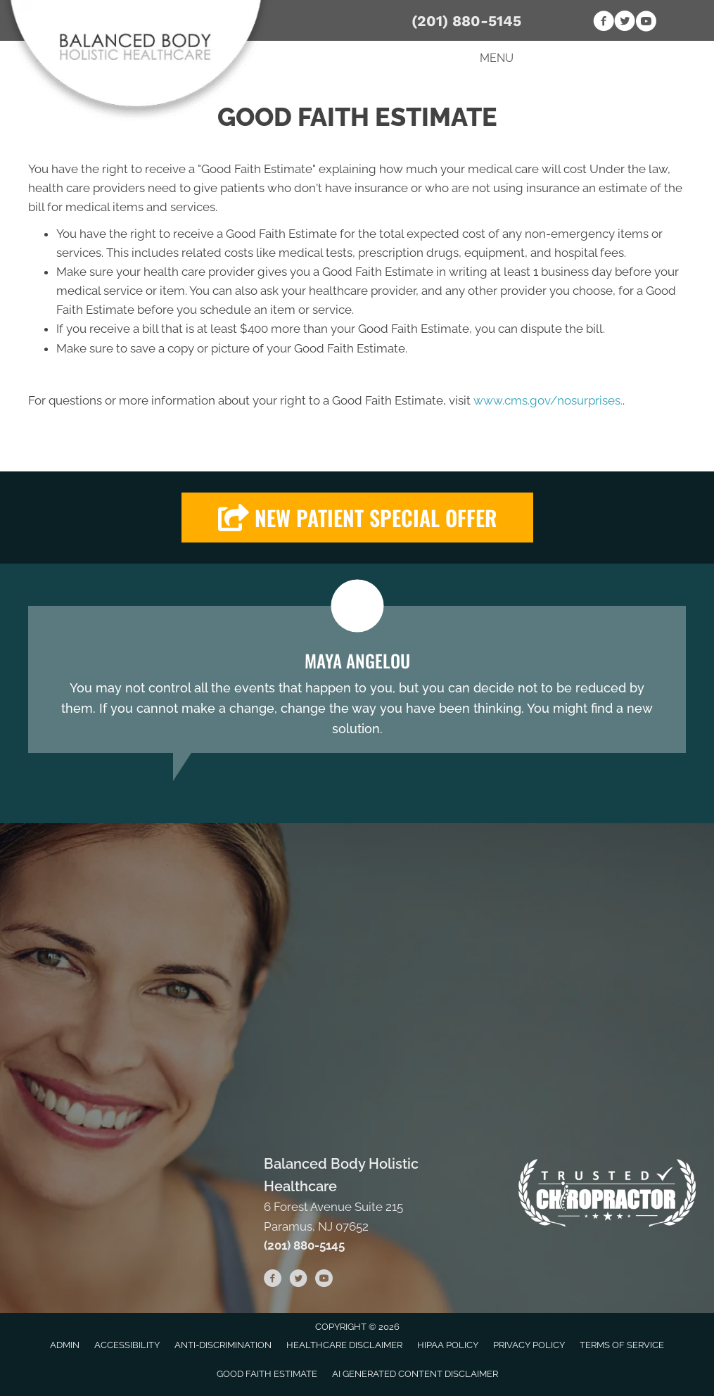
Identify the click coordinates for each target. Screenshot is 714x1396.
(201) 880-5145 (466, 21)
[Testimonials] (357, 679)
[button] (357, 517)
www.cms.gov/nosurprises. (547, 400)
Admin (64, 1345)
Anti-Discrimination (223, 1345)
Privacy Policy (529, 1345)
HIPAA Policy (447, 1345)
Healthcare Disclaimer (344, 1345)
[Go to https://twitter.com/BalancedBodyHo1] (624, 23)
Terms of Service (622, 1345)
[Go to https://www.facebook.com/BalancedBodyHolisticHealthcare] (603, 23)
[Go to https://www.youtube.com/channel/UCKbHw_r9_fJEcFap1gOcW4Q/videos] (645, 23)
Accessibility (127, 1345)
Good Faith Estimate (267, 1374)
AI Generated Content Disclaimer (415, 1374)
